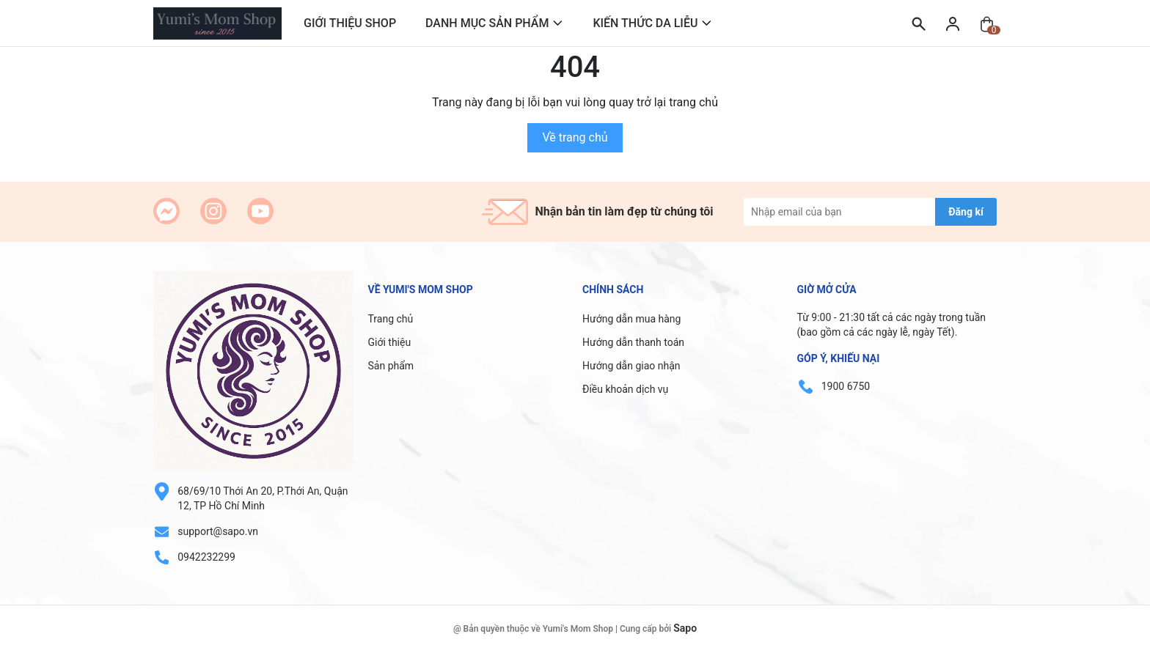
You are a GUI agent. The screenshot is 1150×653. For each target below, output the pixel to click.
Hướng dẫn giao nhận (631, 366)
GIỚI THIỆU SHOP (350, 23)
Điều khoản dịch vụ (625, 389)
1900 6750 (845, 386)
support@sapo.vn (217, 531)
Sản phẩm (391, 366)
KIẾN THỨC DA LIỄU (645, 23)
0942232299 (206, 557)
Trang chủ (391, 319)
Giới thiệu (389, 342)
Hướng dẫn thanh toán (633, 342)
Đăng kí (965, 212)
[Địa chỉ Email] (870, 212)
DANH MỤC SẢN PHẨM (487, 23)
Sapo (685, 628)
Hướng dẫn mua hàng (631, 319)
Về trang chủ (574, 137)
